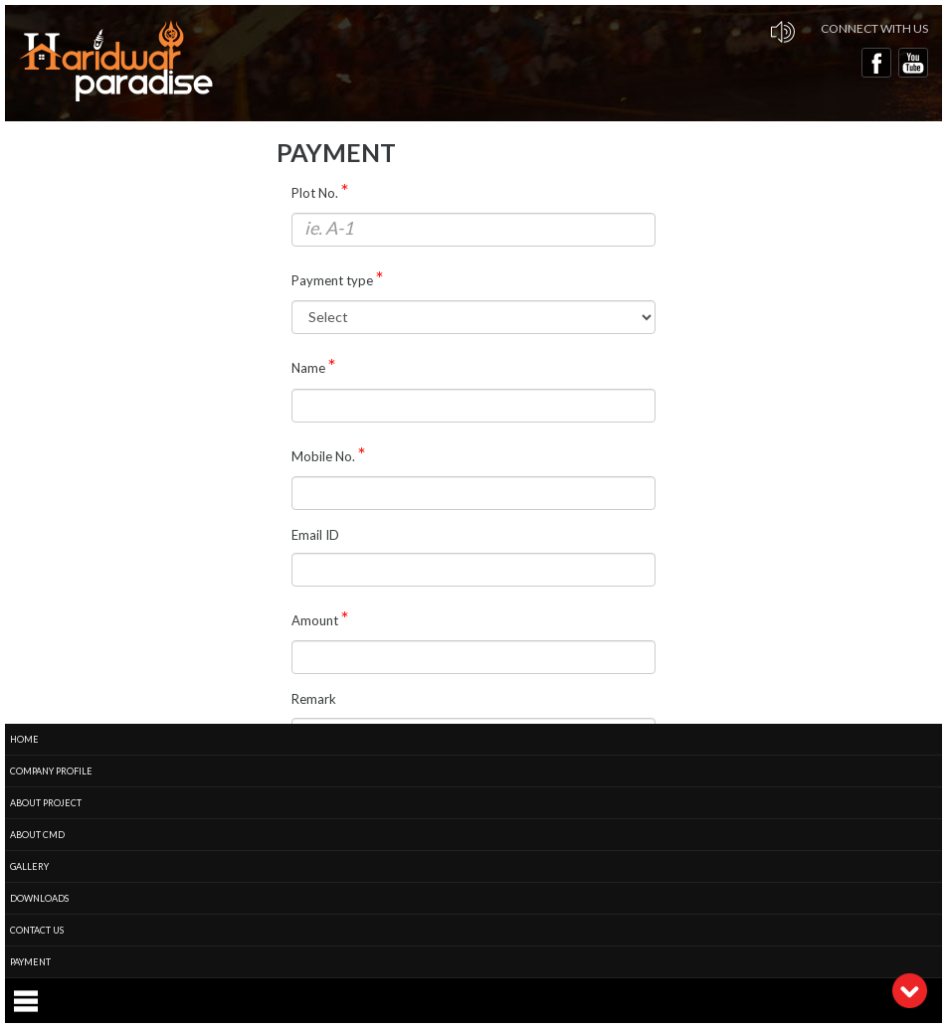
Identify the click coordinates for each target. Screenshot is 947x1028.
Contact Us (37, 930)
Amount (314, 620)
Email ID (315, 535)
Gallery (29, 866)
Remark (313, 699)
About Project (46, 802)
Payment (30, 961)
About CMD (37, 834)
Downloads (39, 898)
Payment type (332, 280)
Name (308, 368)
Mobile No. (323, 456)
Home (24, 739)
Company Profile (51, 771)
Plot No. (314, 193)
